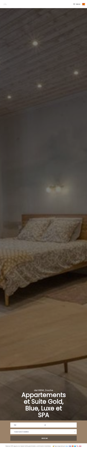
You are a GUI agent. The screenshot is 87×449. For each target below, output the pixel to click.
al (45, 425)
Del (15, 425)
